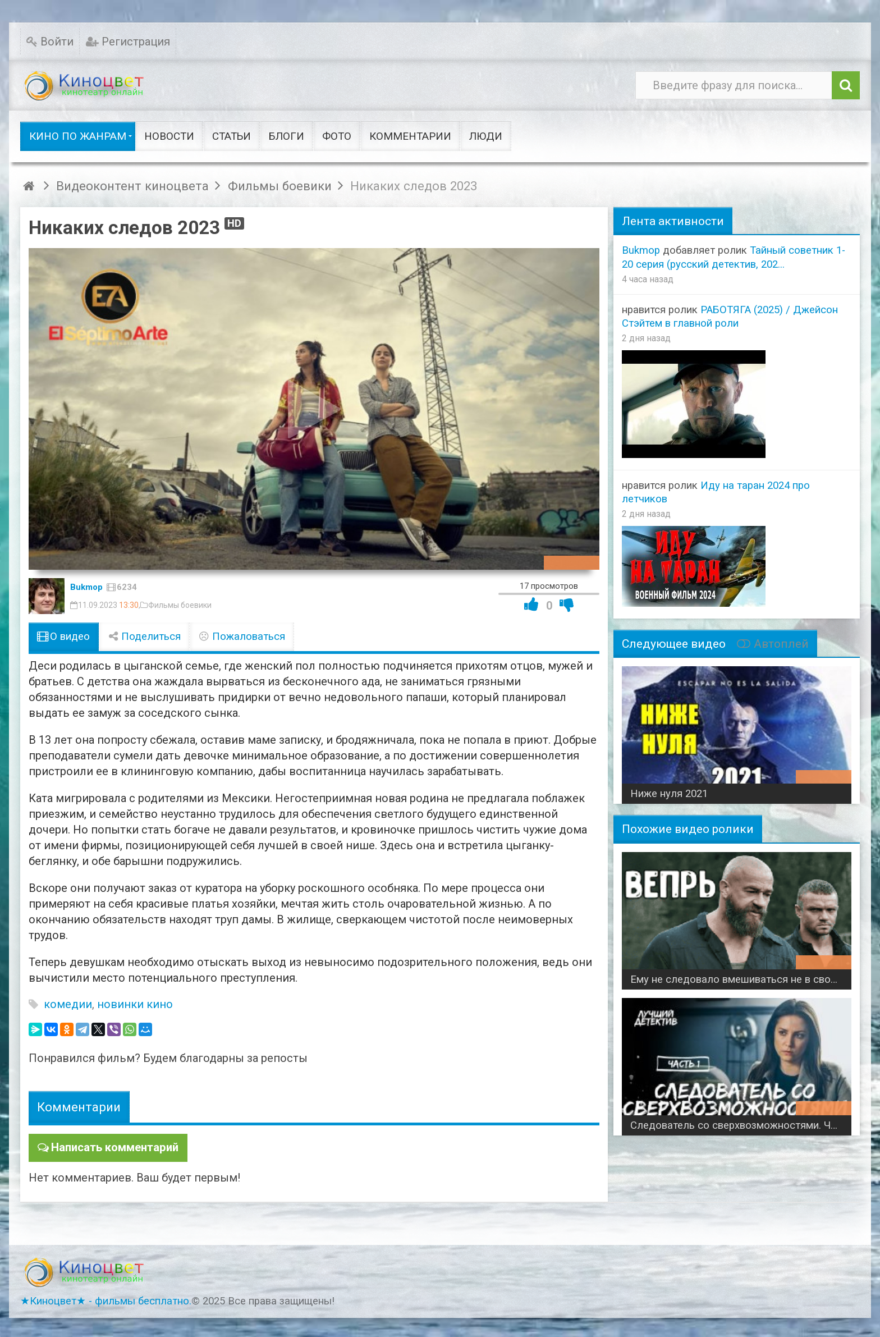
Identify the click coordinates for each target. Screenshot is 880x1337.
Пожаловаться (242, 636)
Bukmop (86, 587)
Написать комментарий (114, 1147)
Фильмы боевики (180, 605)
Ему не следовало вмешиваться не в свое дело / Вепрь (740, 979)
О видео (63, 636)
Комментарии (79, 1107)
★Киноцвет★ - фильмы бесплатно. (105, 1300)
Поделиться (144, 636)
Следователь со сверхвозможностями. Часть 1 (740, 1125)
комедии (68, 1004)
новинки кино (135, 1004)
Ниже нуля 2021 (669, 793)
